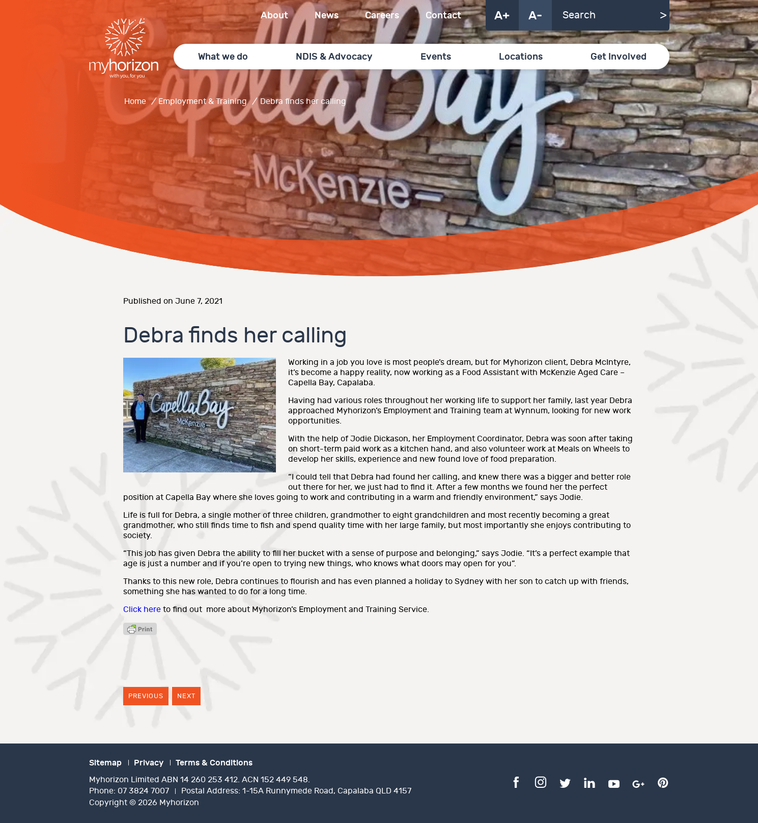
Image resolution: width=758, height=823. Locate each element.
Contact (443, 15)
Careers (382, 15)
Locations (521, 56)
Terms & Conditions (214, 763)
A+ (502, 16)
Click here (142, 610)
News (327, 15)
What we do (223, 56)
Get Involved (619, 56)
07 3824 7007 (143, 791)
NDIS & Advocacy (334, 56)
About (274, 15)
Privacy (148, 763)
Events (435, 56)
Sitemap (105, 763)
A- (535, 16)
